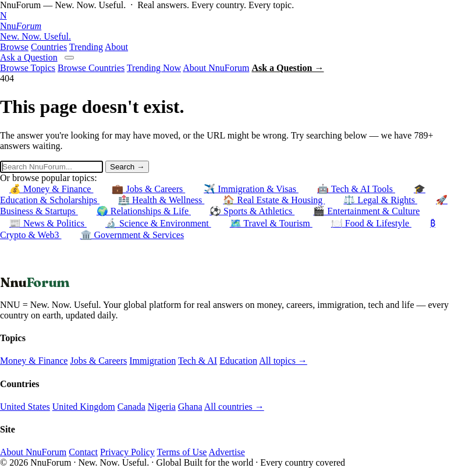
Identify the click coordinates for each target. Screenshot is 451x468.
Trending (86, 47)
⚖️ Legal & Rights (380, 200)
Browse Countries (91, 68)
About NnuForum (216, 68)
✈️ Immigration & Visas (251, 189)
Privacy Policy (127, 452)
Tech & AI (197, 361)
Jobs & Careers (98, 361)
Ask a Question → (287, 68)
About (116, 47)
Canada (131, 407)
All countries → (234, 407)
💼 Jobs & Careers (148, 189)
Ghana (190, 407)
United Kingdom (83, 407)
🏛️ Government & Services (132, 235)
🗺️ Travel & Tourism (271, 223)
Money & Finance (34, 361)
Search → (127, 166)
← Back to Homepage (41, 269)
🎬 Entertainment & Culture (366, 211)
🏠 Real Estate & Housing (274, 200)
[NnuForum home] (225, 26)
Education (238, 361)
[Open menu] (69, 57)
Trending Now (154, 68)
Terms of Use (182, 452)
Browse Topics (27, 68)
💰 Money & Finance (51, 189)
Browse (14, 47)
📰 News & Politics (48, 223)
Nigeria (162, 407)
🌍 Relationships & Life (144, 211)
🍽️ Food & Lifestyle (371, 223)
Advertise (227, 452)
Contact (83, 452)
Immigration (152, 361)
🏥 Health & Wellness (161, 200)
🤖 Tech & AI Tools (356, 189)
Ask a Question (29, 57)
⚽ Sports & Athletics (251, 211)
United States (25, 407)
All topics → (283, 361)
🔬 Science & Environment (158, 223)
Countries (49, 47)
